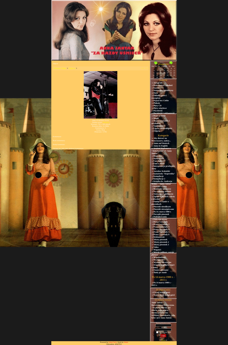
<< (142, 68)
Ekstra (163, 340)
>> (146, 68)
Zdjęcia (72, 68)
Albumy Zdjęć (60, 68)
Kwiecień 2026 (163, 64)
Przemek (106, 122)
